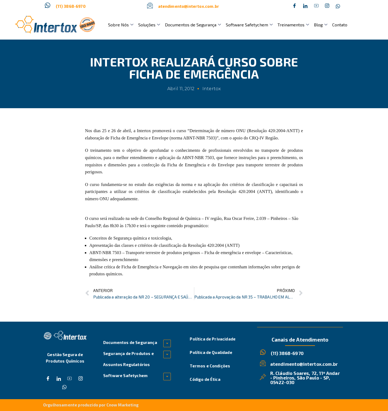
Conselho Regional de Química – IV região (183, 218)
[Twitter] (305, 6)
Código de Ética (205, 379)
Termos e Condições (210, 365)
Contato (336, 24)
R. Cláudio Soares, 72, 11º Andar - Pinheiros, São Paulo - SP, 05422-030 (305, 377)
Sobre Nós (120, 24)
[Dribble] (316, 6)
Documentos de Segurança (192, 24)
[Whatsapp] (338, 6)
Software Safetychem (247, 24)
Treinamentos (291, 24)
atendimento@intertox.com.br (188, 6)
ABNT (187, 157)
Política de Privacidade (212, 338)
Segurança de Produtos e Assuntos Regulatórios (128, 359)
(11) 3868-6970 (71, 6)
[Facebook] (294, 6)
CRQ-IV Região (263, 138)
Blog (317, 24)
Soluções (148, 24)
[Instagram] (327, 6)
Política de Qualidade (211, 352)
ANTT (265, 191)
